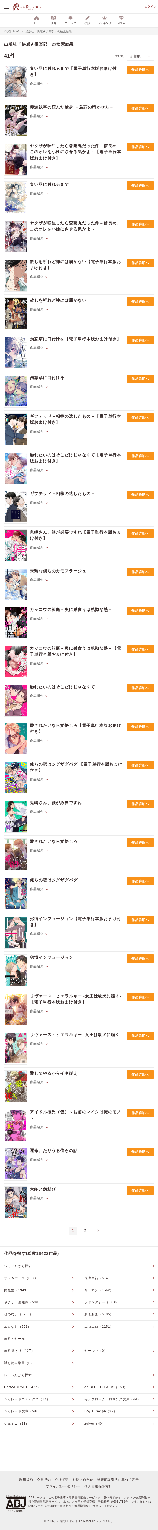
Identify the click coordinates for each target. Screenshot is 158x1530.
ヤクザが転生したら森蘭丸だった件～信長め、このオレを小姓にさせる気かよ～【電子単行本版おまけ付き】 (75, 151)
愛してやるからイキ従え (54, 1073)
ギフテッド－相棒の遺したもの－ (62, 493)
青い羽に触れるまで (49, 184)
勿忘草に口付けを (47, 377)
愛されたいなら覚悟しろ (54, 841)
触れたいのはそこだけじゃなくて (62, 686)
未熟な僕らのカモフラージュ (58, 570)
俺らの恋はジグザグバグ (54, 880)
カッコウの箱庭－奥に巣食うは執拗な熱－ (71, 609)
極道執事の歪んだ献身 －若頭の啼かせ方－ (72, 107)
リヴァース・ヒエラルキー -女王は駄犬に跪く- (75, 1034)
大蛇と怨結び (43, 1189)
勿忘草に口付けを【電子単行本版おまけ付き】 (75, 339)
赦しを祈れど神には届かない (58, 300)
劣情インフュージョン (51, 957)
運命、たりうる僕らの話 (54, 1150)
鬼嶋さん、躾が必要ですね (56, 802)
